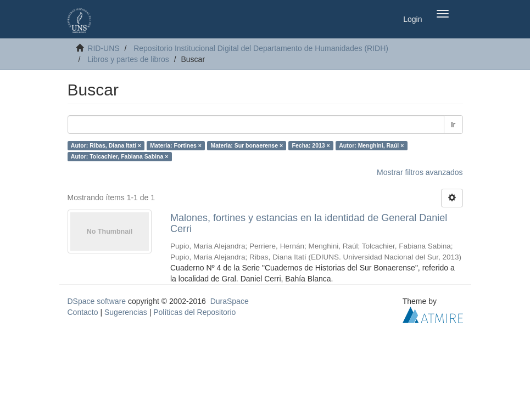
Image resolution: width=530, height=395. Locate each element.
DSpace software (97, 301)
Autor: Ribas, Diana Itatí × (106, 145)
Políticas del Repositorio (194, 312)
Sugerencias (125, 312)
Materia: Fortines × (176, 145)
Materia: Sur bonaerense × (246, 145)
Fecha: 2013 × (311, 145)
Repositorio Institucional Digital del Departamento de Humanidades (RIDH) (260, 48)
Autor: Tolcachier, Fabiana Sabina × (119, 156)
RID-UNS (103, 48)
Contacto (83, 312)
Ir (453, 124)
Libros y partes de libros (128, 59)
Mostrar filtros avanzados (419, 172)
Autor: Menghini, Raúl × (371, 145)
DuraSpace (229, 301)
